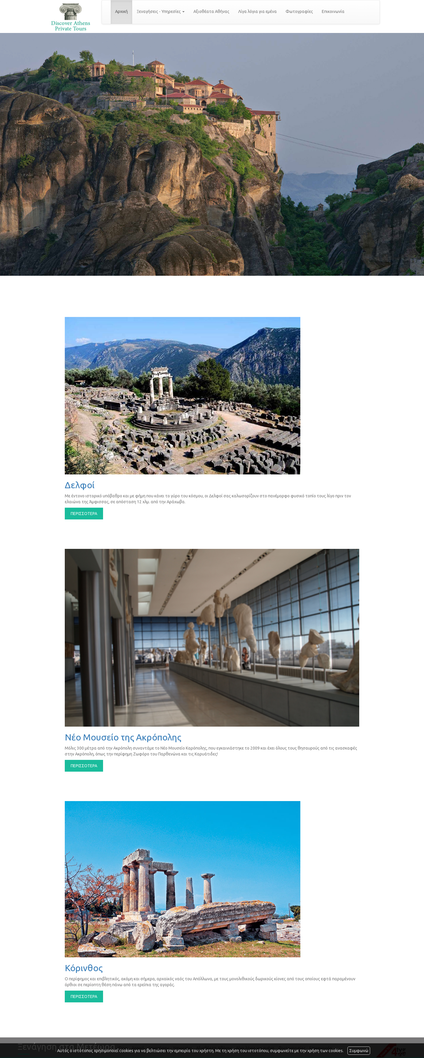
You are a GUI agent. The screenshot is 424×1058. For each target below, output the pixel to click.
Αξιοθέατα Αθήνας (211, 11)
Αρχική (121, 11)
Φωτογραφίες (299, 11)
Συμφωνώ (358, 1050)
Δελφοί (80, 485)
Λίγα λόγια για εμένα (257, 11)
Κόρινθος (83, 968)
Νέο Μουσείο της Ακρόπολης (123, 737)
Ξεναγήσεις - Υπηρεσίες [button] (161, 11)
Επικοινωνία (333, 11)
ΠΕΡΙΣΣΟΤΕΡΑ (84, 513)
